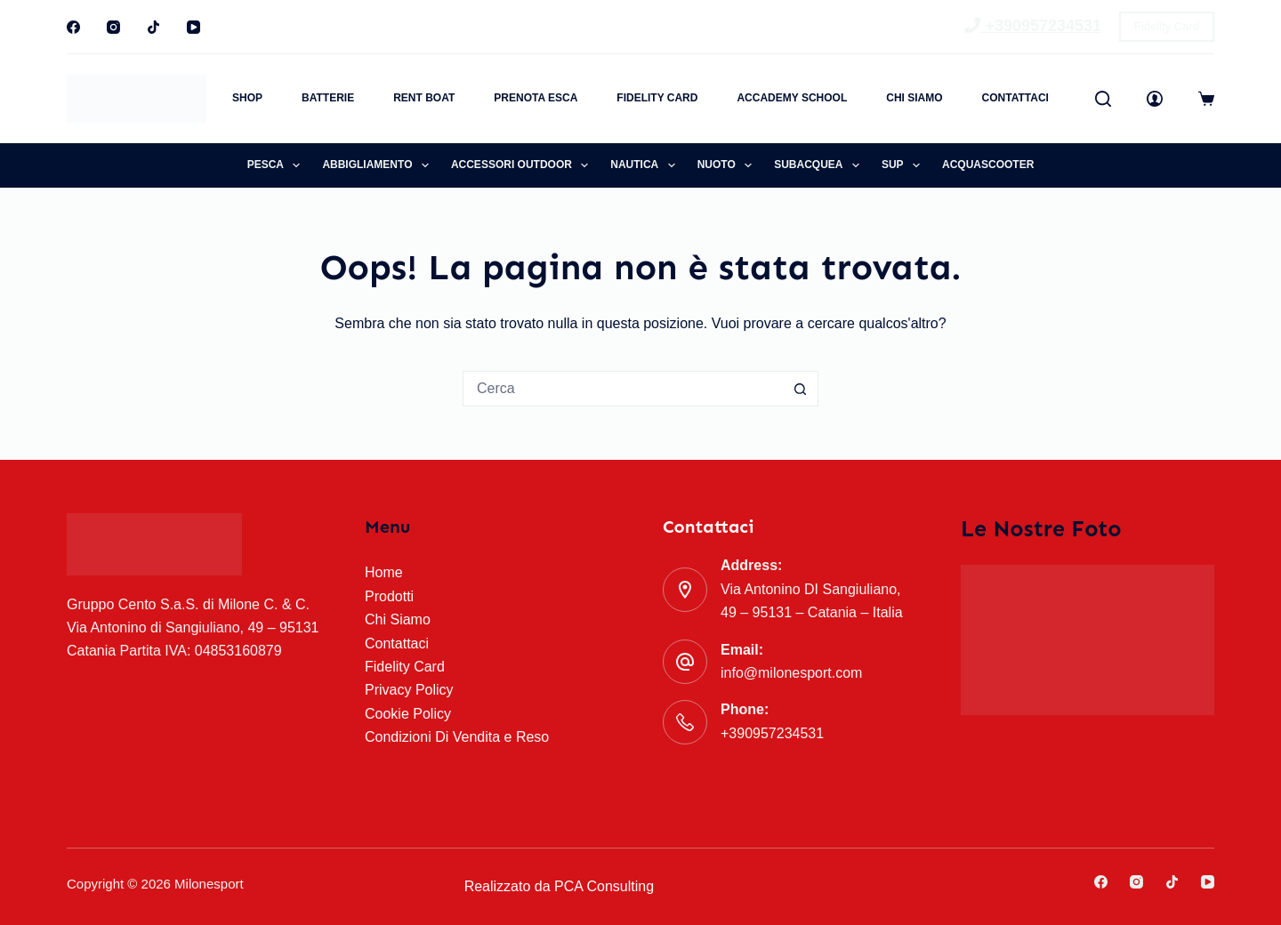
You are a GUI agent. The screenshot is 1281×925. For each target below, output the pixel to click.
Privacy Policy (409, 689)
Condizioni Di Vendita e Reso (457, 736)
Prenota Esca (535, 98)
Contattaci (1015, 98)
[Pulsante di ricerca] (800, 388)
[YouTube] (193, 27)
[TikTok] (153, 27)
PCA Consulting (604, 886)
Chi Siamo (914, 98)
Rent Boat (424, 98)
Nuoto (728, 165)
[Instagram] (113, 27)
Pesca (277, 165)
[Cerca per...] (623, 388)
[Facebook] (73, 27)
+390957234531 (1032, 26)
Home (384, 572)
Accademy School (792, 98)
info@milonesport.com (791, 672)
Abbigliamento (379, 165)
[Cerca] (1103, 99)
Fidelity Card (1166, 26)
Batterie (328, 98)
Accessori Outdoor (523, 165)
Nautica (645, 165)
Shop (247, 98)
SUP (904, 165)
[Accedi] (1155, 99)
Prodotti (389, 596)
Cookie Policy (408, 713)
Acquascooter (988, 164)
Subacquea (820, 165)
